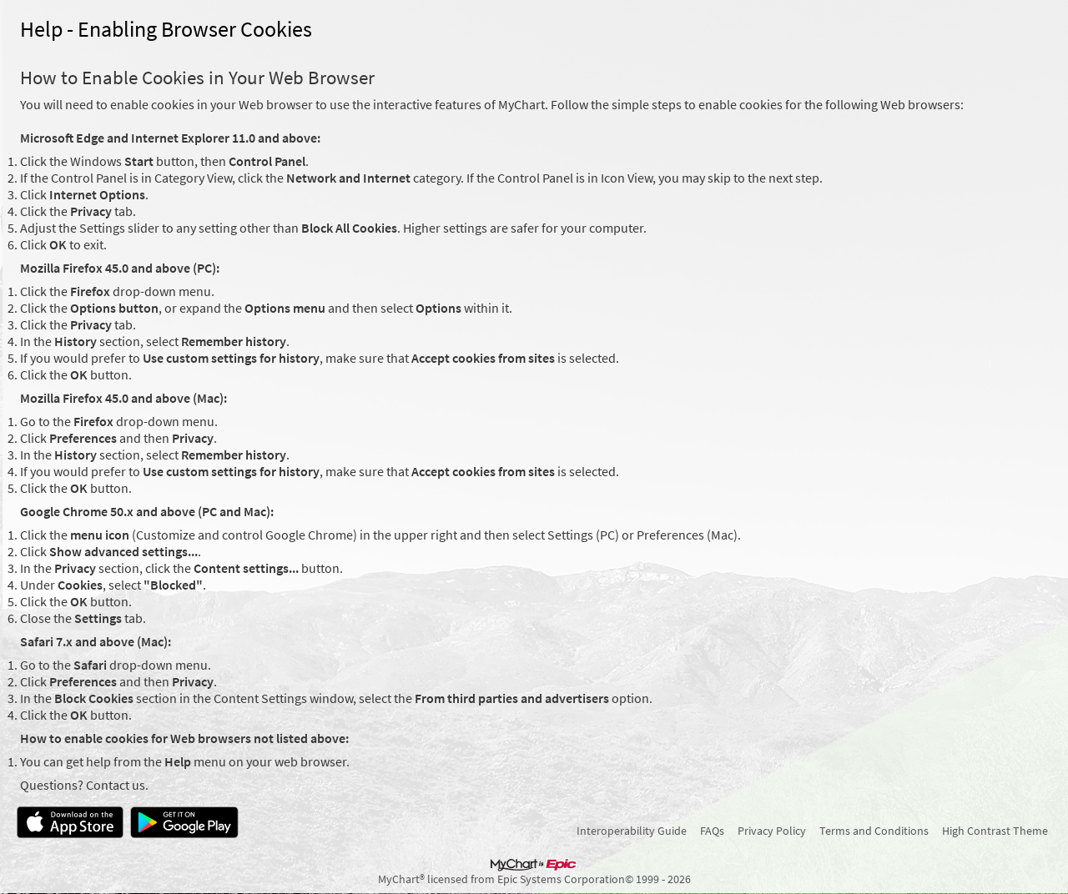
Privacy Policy (772, 830)
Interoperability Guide (632, 830)
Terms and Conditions (874, 830)
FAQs (712, 830)
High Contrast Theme (995, 830)
